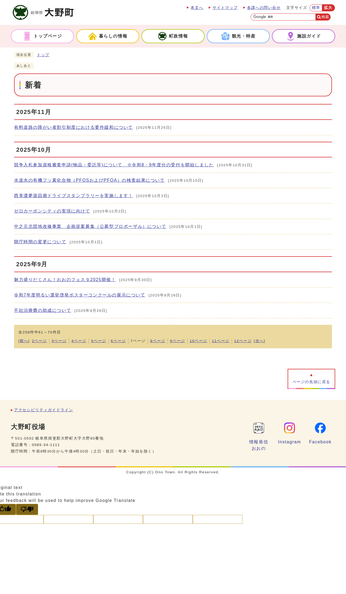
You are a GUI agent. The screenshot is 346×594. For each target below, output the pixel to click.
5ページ (98, 341)
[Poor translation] (27, 509)
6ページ (118, 341)
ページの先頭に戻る (311, 382)
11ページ (220, 341)
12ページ (243, 341)
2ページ (39, 341)
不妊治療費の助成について (42, 310)
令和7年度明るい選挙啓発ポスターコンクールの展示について (79, 295)
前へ (24, 341)
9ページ (177, 341)
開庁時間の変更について (40, 241)
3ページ (59, 341)
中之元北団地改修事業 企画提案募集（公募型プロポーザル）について (90, 226)
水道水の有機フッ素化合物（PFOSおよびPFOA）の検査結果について (89, 180)
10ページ (198, 341)
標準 (316, 8)
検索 (325, 17)
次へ (259, 341)
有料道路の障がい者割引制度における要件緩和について (73, 127)
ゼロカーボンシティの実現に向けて (52, 211)
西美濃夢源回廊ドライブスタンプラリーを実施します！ (73, 195)
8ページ (157, 341)
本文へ (197, 8)
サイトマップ (225, 8)
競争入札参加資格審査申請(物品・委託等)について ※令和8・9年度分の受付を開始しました (114, 165)
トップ (43, 55)
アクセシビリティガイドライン (43, 410)
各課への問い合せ (264, 8)
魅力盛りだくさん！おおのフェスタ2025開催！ (65, 279)
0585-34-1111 (46, 445)
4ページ (78, 341)
